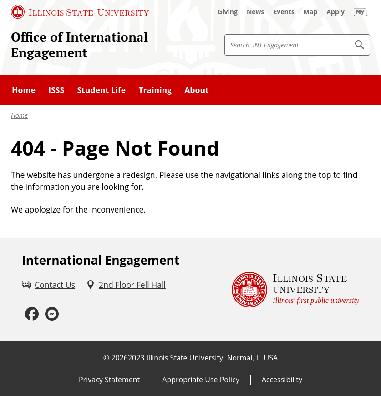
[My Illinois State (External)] (361, 12)
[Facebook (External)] (32, 314)
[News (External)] (255, 12)
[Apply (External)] (335, 12)
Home (19, 115)
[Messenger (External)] (52, 314)
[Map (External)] (311, 12)
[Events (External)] (284, 12)
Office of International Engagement (79, 44)
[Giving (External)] (227, 12)
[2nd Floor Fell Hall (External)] (126, 285)
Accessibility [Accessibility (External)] (282, 380)
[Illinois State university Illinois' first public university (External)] (295, 290)
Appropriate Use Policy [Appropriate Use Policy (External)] (200, 380)
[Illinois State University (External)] (80, 12)
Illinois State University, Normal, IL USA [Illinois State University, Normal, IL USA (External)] (212, 358)
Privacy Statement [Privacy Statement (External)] (109, 380)
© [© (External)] (106, 358)
